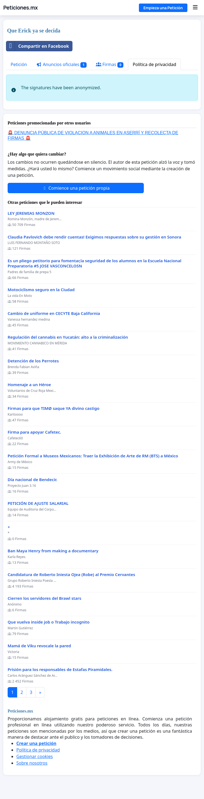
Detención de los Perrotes (33, 360)
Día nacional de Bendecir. (32, 479)
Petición (19, 64)
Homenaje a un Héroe (29, 384)
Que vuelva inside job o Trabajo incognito (49, 622)
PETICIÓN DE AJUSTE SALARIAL (38, 503)
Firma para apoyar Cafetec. (34, 432)
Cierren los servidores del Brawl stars (44, 598)
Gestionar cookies (34, 756)
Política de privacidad (154, 64)
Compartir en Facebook (37, 46)
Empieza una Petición (163, 7)
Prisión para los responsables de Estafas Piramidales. (60, 669)
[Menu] (195, 7)
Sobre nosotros (31, 763)
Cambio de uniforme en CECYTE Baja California (54, 313)
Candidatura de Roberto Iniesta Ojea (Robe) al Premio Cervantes (71, 574)
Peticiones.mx (20, 7)
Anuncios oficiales (61, 64)
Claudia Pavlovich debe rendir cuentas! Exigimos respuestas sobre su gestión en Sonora (94, 237)
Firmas (109, 64)
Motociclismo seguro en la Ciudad (41, 289)
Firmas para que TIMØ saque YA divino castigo (53, 408)
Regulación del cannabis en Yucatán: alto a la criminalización (68, 337)
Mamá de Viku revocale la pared (39, 645)
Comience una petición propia (76, 188)
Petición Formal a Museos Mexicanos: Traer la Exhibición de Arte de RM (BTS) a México (93, 455)
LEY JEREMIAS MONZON (31, 213)
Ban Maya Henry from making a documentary (53, 550)
